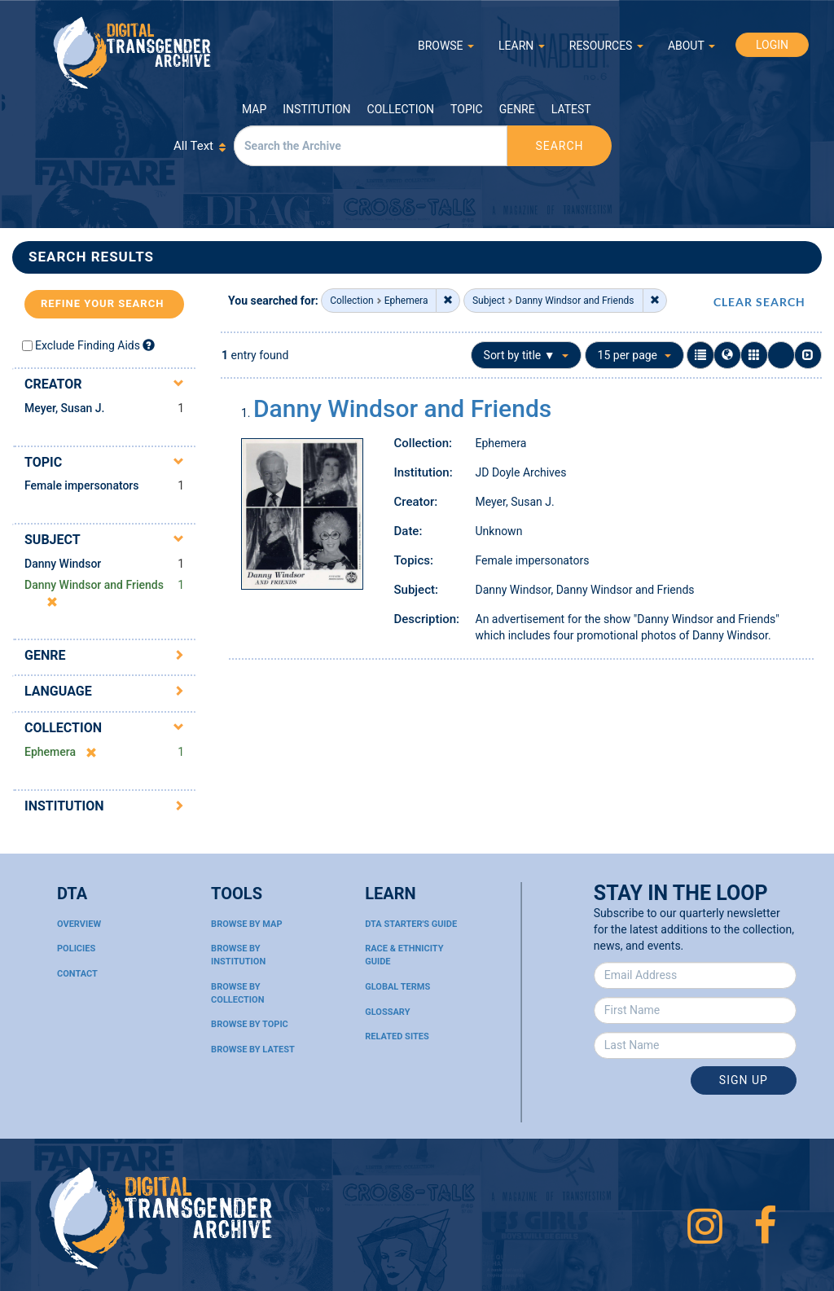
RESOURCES (606, 45)
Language (58, 691)
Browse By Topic (249, 1024)
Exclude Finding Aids (87, 345)
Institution (316, 109)
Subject (52, 539)
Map (254, 109)
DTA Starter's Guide (411, 924)
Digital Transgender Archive (133, 52)
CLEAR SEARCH (759, 302)
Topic (466, 109)
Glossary (387, 1012)
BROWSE (446, 45)
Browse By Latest (253, 1049)
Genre (517, 109)
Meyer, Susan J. (64, 408)
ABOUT (691, 45)
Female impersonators (81, 485)
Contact (77, 973)
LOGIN (772, 44)
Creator (53, 384)
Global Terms (397, 986)
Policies (76, 948)
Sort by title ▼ (526, 355)
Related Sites (397, 1036)
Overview (79, 924)
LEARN (521, 45)
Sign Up (743, 1080)
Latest (571, 109)
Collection (400, 109)
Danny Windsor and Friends (402, 408)
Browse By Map (246, 924)
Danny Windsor (62, 563)
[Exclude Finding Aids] (149, 345)
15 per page (634, 355)
